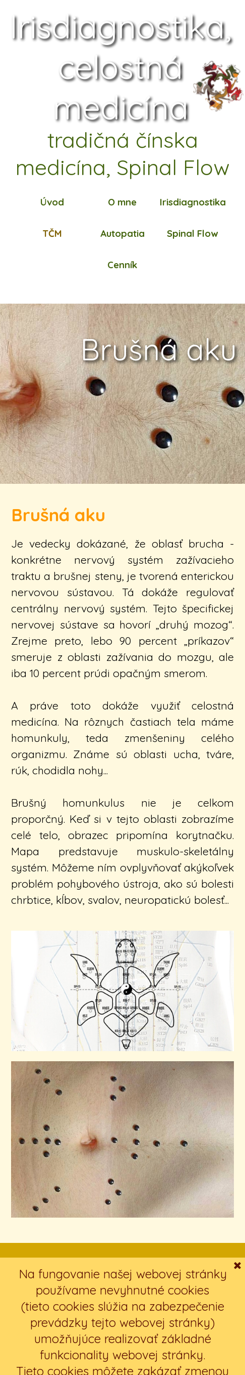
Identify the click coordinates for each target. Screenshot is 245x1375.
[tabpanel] (122, 705)
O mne (122, 202)
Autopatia (122, 233)
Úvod (52, 202)
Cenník (122, 265)
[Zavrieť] (237, 1353)
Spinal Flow (192, 233)
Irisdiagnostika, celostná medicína (125, 67)
